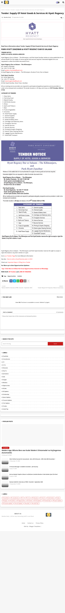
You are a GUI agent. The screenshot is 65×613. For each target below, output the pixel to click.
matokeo (5, 382)
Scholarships (6, 394)
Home (3, 10)
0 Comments (59, 312)
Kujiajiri (5, 379)
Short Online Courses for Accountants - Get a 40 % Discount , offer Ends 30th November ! (32, 459)
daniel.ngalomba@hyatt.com (13, 81)
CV (3, 362)
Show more (60, 297)
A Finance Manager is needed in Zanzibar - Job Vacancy (23, 466)
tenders (8, 10)
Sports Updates (6, 397)
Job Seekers (6, 373)
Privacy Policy (39, 523)
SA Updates (6, 391)
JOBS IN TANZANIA (25, 272)
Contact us (30, 523)
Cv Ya (4, 365)
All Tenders (12, 272)
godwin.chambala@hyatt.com (13, 70)
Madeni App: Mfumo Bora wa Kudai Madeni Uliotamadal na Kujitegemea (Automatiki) (31, 451)
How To (5, 371)
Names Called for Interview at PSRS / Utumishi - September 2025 (26, 482)
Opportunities (12, 276)
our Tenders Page (10, 256)
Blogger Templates (34, 526)
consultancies (6, 359)
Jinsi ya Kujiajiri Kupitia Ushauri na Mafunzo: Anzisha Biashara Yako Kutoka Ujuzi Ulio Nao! (33, 474)
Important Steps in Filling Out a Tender (19, 262)
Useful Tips (5, 409)
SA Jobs (5, 388)
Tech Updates (6, 403)
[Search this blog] (25, 343)
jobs (4, 376)
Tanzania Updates (7, 400)
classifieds (5, 356)
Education (5, 368)
